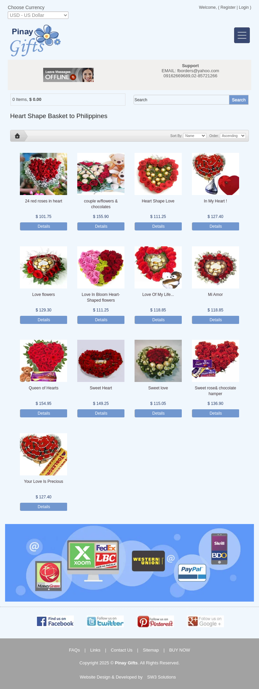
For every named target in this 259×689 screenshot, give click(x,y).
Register (228, 7)
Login (244, 7)
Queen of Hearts (43, 388)
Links (95, 650)
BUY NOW (179, 650)
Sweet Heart (101, 388)
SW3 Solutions (161, 677)
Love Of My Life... (158, 294)
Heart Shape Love (158, 201)
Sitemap (151, 650)
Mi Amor (215, 294)
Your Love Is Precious (43, 481)
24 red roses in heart (43, 201)
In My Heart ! (215, 201)
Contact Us (121, 650)
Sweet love (158, 388)
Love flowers (43, 294)
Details (44, 226)
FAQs (74, 650)
